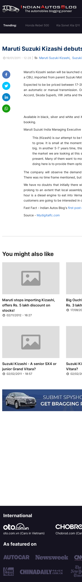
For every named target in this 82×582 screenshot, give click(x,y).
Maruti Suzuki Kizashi (54, 58)
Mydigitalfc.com (48, 215)
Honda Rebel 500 (37, 25)
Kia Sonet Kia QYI (68, 25)
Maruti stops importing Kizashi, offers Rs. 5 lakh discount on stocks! (28, 305)
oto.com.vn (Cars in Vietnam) (24, 533)
